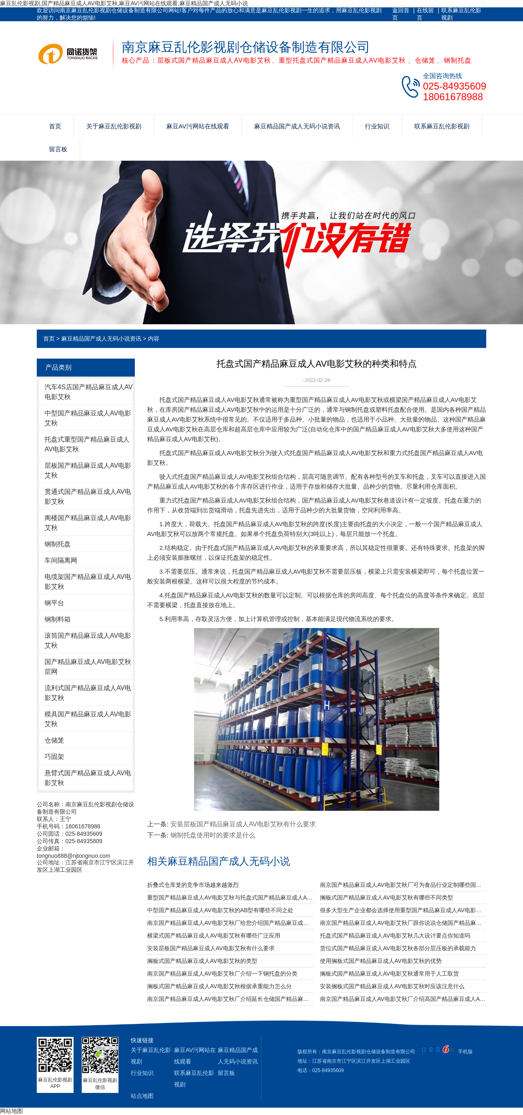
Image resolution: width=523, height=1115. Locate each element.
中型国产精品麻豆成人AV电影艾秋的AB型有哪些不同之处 (220, 910)
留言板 (58, 149)
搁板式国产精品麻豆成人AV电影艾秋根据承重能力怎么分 (219, 986)
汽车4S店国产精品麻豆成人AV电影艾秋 (89, 392)
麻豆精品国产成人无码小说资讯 (297, 126)
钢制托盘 (58, 544)
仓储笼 (54, 740)
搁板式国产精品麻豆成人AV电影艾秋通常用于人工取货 (389, 973)
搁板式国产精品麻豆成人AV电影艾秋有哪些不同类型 (386, 897)
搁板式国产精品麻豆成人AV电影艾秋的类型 (202, 961)
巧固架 (54, 756)
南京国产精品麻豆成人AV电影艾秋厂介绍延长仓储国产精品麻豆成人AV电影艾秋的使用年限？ (230, 999)
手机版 (465, 1051)
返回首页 (400, 14)
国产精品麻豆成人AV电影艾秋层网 (88, 666)
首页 (55, 126)
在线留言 (425, 14)
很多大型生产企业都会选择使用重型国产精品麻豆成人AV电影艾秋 (403, 910)
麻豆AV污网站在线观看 (197, 126)
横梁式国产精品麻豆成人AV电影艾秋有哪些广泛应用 (213, 935)
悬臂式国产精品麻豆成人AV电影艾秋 (88, 778)
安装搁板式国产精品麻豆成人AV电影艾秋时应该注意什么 (392, 986)
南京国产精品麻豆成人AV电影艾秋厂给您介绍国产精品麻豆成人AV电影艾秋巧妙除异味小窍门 (230, 923)
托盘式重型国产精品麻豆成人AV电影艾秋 (87, 444)
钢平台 (54, 602)
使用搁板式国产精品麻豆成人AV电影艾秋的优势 (381, 961)
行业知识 (377, 126)
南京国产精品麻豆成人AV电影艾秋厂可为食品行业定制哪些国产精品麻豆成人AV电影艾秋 (403, 885)
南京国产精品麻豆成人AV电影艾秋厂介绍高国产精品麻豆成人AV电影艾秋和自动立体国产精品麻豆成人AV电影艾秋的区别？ (403, 999)
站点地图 (142, 1096)
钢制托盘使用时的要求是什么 (212, 835)
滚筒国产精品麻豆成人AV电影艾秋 (88, 640)
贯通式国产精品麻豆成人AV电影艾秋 (88, 496)
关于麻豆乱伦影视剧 (113, 126)
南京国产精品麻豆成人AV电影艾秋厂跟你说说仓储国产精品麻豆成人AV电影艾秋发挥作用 (403, 923)
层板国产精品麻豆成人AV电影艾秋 (88, 470)
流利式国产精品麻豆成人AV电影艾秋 (88, 692)
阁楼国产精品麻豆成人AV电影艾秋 (88, 522)
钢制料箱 (58, 619)
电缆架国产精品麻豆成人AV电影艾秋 (88, 581)
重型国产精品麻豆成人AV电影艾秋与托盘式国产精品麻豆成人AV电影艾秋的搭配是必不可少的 (230, 897)
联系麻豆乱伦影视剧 (461, 14)
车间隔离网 (61, 560)
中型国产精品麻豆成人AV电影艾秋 (88, 418)
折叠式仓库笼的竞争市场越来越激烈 (193, 885)
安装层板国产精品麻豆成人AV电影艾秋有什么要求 (243, 824)
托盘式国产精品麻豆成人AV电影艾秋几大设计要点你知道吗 (395, 935)
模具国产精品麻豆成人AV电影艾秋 (88, 719)
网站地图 (11, 1111)
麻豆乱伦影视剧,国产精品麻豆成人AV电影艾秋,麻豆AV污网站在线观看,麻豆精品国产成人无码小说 (124, 3)
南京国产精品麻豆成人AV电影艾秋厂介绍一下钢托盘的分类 (222, 973)
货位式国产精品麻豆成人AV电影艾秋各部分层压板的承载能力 (398, 948)
